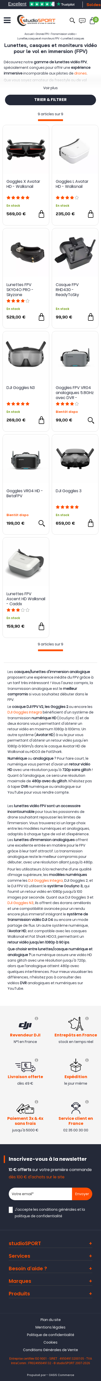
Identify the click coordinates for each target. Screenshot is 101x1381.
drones (80, 73)
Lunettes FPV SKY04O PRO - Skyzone (20, 289)
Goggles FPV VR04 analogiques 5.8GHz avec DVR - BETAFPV (75, 392)
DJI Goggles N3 (20, 388)
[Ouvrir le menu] (7, 20)
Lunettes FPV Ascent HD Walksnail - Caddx (25, 598)
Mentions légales (51, 1327)
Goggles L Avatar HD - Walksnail (72, 184)
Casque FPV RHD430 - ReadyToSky (67, 289)
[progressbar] (50, 120)
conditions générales (57, 1209)
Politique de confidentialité (50, 1334)
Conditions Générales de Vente (50, 1349)
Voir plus (50, 87)
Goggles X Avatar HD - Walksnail (23, 184)
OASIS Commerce (61, 1375)
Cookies (51, 1342)
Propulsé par (36, 1375)
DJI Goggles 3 (69, 491)
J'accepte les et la (50, 1212)
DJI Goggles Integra (25, 712)
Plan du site (50, 1319)
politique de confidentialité (38, 1216)
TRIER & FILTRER (50, 99)
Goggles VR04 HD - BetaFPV (24, 493)
